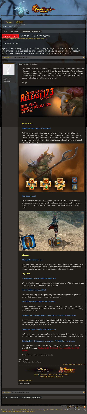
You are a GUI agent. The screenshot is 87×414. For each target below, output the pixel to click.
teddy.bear (37, 38)
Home (81, 407)
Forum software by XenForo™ (50, 410)
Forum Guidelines (63, 374)
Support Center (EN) (40, 374)
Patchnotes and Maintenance (18, 38)
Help (76, 407)
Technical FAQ (52, 374)
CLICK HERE (67, 53)
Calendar (19, 22)
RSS (84, 407)
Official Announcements (47, 376)
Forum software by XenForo (17, 410)
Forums (9, 22)
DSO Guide (59, 376)
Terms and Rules (72, 410)
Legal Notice (70, 407)
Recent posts (8, 26)
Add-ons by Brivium (18, 411)
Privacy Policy (82, 410)
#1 (83, 380)
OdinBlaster (21, 383)
